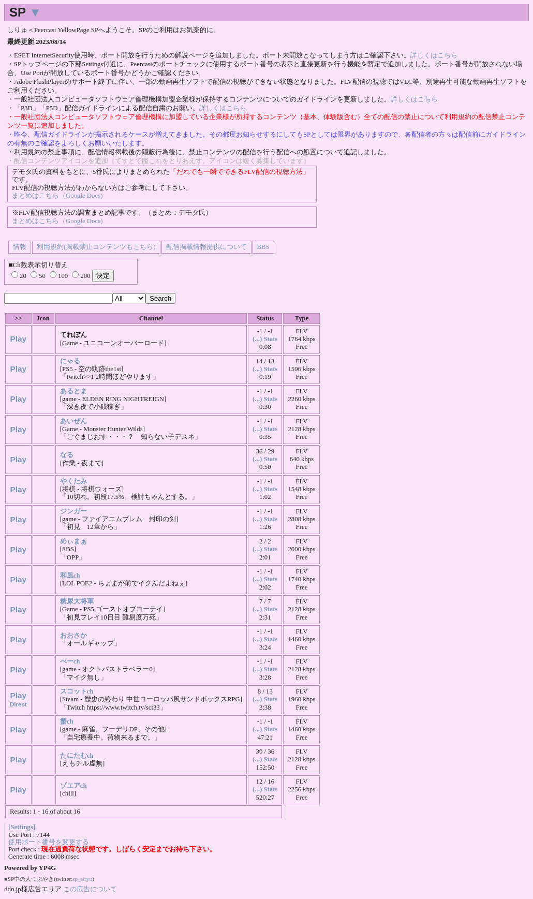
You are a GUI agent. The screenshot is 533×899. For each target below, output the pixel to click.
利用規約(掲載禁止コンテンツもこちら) (96, 246)
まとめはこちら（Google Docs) (57, 195)
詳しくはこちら (433, 55)
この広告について (90, 889)
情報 (19, 246)
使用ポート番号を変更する (48, 842)
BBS (263, 246)
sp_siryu (82, 879)
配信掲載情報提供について (206, 246)
